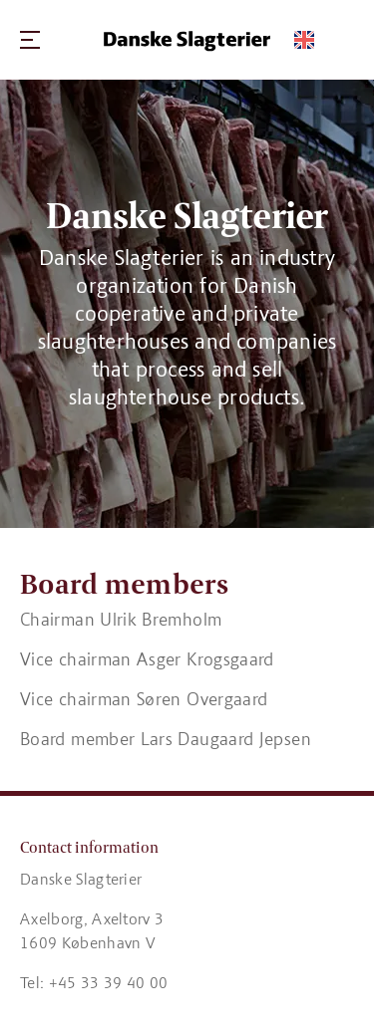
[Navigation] (30, 40)
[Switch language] (304, 40)
